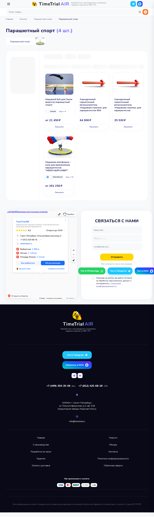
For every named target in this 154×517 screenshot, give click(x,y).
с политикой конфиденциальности (108, 285)
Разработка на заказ (41, 451)
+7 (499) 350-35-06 (58, 386)
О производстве (41, 444)
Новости (113, 437)
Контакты (113, 451)
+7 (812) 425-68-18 (90, 386)
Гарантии (41, 458)
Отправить (117, 257)
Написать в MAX (75, 365)
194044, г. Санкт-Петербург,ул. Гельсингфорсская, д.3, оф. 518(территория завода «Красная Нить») (77, 405)
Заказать (59, 126)
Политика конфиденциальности (113, 458)
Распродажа (145, 12)
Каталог (23, 19)
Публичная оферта (113, 465)
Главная (9, 19)
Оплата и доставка (41, 465)
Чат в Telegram (118, 270)
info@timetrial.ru (77, 421)
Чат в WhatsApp (140, 4)
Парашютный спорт (43, 19)
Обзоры (113, 444)
